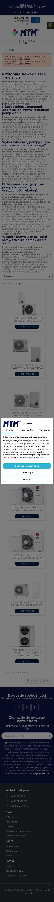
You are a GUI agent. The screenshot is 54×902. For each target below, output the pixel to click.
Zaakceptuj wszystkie (27, 466)
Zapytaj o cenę (27, 326)
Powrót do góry (38, 680)
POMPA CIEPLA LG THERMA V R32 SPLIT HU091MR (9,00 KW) (27, 604)
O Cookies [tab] (44, 430)
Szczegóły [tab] (27, 430)
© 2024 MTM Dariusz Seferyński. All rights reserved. (27, 892)
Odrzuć (27, 479)
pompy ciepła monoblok (16, 103)
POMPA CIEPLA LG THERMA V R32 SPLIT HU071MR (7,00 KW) (27, 556)
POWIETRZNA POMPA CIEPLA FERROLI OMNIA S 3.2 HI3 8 (27, 319)
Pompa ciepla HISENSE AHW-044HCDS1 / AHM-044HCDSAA (27, 367)
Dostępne (27, 276)
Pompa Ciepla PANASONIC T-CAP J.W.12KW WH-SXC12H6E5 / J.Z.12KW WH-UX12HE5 (27, 652)
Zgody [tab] (9, 430)
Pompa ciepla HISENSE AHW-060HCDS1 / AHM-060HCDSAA (27, 414)
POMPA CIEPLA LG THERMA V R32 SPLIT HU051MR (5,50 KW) (27, 509)
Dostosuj (27, 472)
